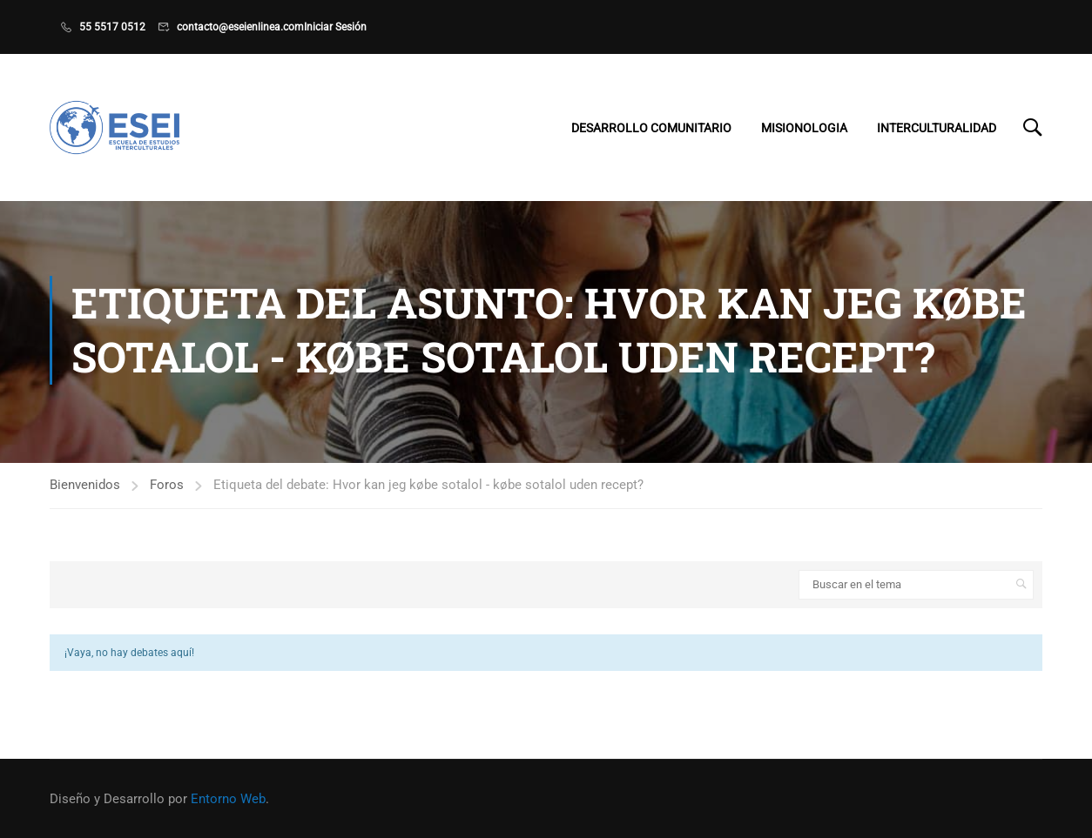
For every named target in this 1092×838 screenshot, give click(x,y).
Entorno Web (228, 799)
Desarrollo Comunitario (651, 128)
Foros (167, 489)
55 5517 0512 (112, 27)
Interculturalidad (936, 128)
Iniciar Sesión (335, 27)
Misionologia (804, 128)
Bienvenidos (85, 489)
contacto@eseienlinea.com (240, 27)
